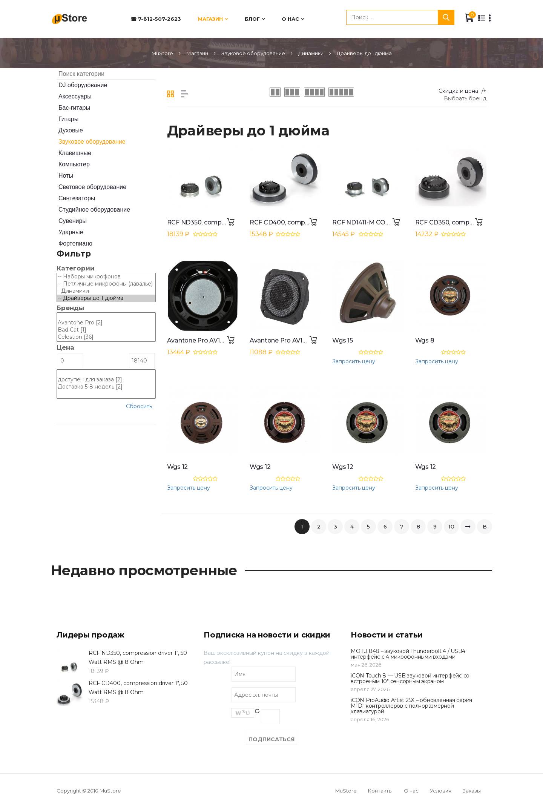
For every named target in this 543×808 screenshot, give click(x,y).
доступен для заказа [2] (106, 379)
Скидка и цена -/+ (462, 91)
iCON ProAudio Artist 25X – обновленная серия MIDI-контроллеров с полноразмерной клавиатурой (411, 706)
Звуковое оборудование (253, 53)
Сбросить (139, 406)
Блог (252, 19)
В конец (484, 528)
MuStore (162, 53)
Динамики (311, 53)
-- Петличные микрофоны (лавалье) (106, 283)
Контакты (380, 791)
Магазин (210, 19)
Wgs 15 (342, 340)
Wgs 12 (177, 466)
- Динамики (106, 291)
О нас (290, 19)
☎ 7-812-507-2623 (155, 19)
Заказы (472, 791)
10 (451, 526)
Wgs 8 (424, 340)
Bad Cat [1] (106, 329)
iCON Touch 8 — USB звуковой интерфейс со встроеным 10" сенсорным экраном (410, 678)
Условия (440, 791)
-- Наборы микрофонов (106, 276)
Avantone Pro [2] (106, 322)
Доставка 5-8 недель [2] (106, 386)
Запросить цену (353, 361)
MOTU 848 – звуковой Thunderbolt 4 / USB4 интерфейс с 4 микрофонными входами (408, 654)
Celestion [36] (106, 337)
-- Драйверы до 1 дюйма (106, 298)
